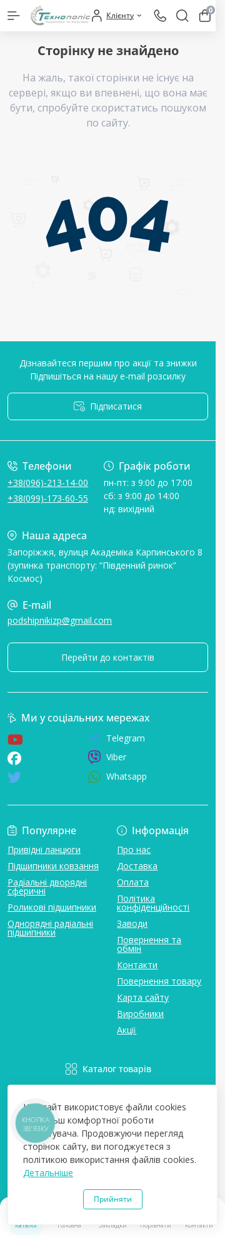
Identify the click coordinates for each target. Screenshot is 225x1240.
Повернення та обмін (149, 944)
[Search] (182, 15)
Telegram (116, 738)
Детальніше (48, 1173)
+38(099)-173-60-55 (48, 498)
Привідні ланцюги (44, 849)
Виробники (140, 1014)
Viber (107, 757)
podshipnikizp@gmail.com (60, 620)
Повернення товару (159, 981)
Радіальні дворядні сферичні (47, 886)
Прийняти (113, 1199)
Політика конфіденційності (153, 902)
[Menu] (14, 15)
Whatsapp (117, 776)
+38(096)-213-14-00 (48, 482)
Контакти (137, 965)
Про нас (134, 849)
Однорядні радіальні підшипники (50, 927)
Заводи (132, 923)
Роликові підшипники (52, 907)
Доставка (137, 866)
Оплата (133, 882)
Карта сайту (143, 997)
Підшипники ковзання (53, 866)
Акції (126, 1030)
